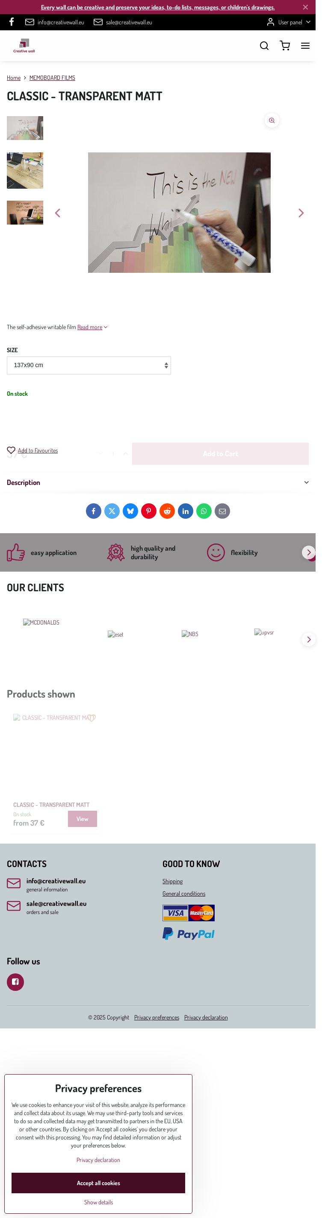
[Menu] (305, 45)
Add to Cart (220, 421)
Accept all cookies (98, 1182)
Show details (98, 1202)
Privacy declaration (206, 1017)
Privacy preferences (156, 1017)
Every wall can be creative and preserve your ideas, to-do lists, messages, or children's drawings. (158, 7)
